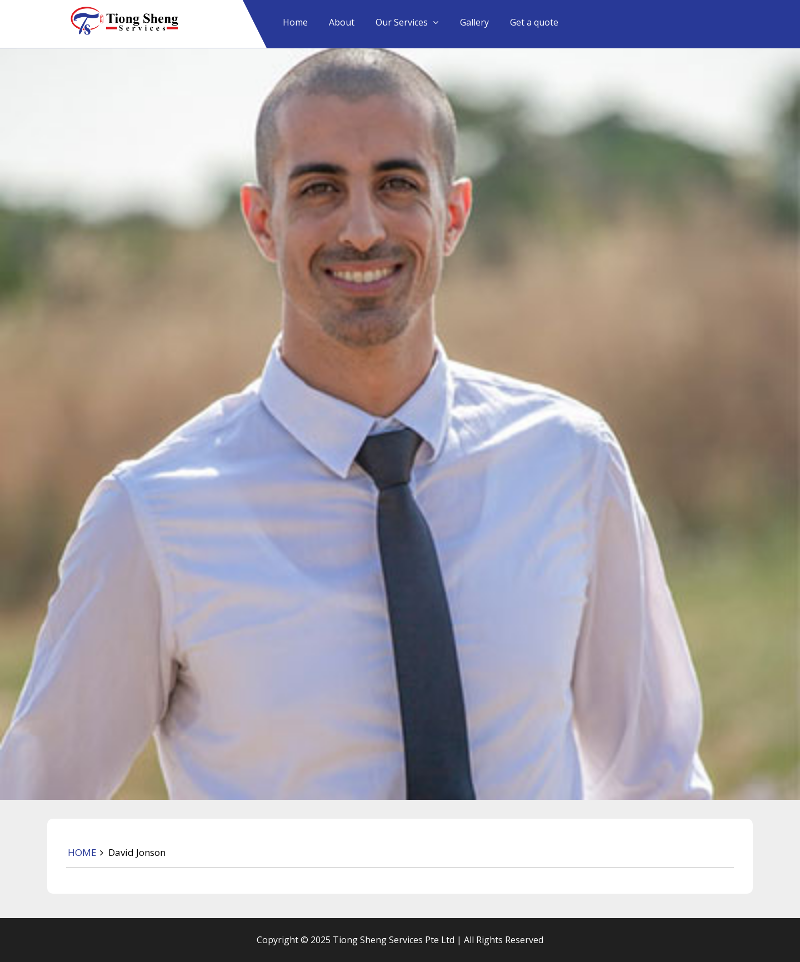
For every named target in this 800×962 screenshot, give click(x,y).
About (341, 22)
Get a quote (534, 22)
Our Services (402, 22)
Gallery (474, 22)
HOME (82, 852)
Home (295, 22)
